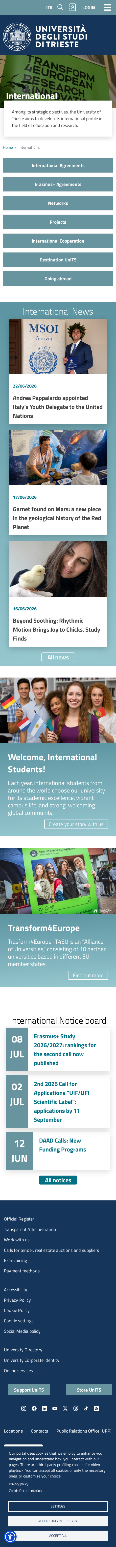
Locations (13, 1431)
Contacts (39, 1431)
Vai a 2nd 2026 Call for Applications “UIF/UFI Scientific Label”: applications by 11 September (58, 1101)
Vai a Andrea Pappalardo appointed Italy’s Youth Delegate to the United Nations (58, 371)
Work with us (16, 1239)
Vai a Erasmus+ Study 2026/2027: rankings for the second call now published (58, 1049)
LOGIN (88, 7)
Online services (18, 1370)
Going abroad (58, 278)
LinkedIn (44, 1408)
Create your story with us (76, 824)
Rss (96, 1408)
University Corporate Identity (31, 1360)
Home (8, 147)
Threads (75, 1408)
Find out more (88, 975)
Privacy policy (18, 1483)
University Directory (23, 1349)
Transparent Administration (30, 1229)
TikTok (86, 1408)
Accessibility (15, 1289)
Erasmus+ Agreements (58, 184)
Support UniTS (29, 1389)
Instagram (24, 1408)
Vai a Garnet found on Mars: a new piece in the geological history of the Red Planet (58, 482)
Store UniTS (89, 1389)
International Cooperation (58, 240)
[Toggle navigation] (107, 7)
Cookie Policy (17, 1310)
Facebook (34, 1408)
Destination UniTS (58, 259)
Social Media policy (22, 1331)
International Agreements (58, 165)
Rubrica (72, 7)
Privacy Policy (17, 1300)
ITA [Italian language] (49, 7)
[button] (10, 1537)
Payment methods (22, 1270)
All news (58, 657)
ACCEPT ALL (58, 1535)
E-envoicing (15, 1260)
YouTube (55, 1408)
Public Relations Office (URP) (84, 1431)
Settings (58, 1506)
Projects (58, 221)
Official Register (19, 1219)
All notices (58, 1180)
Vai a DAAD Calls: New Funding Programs (58, 1151)
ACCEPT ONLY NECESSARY (58, 1520)
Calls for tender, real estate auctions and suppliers (51, 1250)
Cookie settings (18, 1320)
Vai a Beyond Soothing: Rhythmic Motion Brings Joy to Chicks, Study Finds (58, 594)
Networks (58, 203)
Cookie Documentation (25, 1490)
